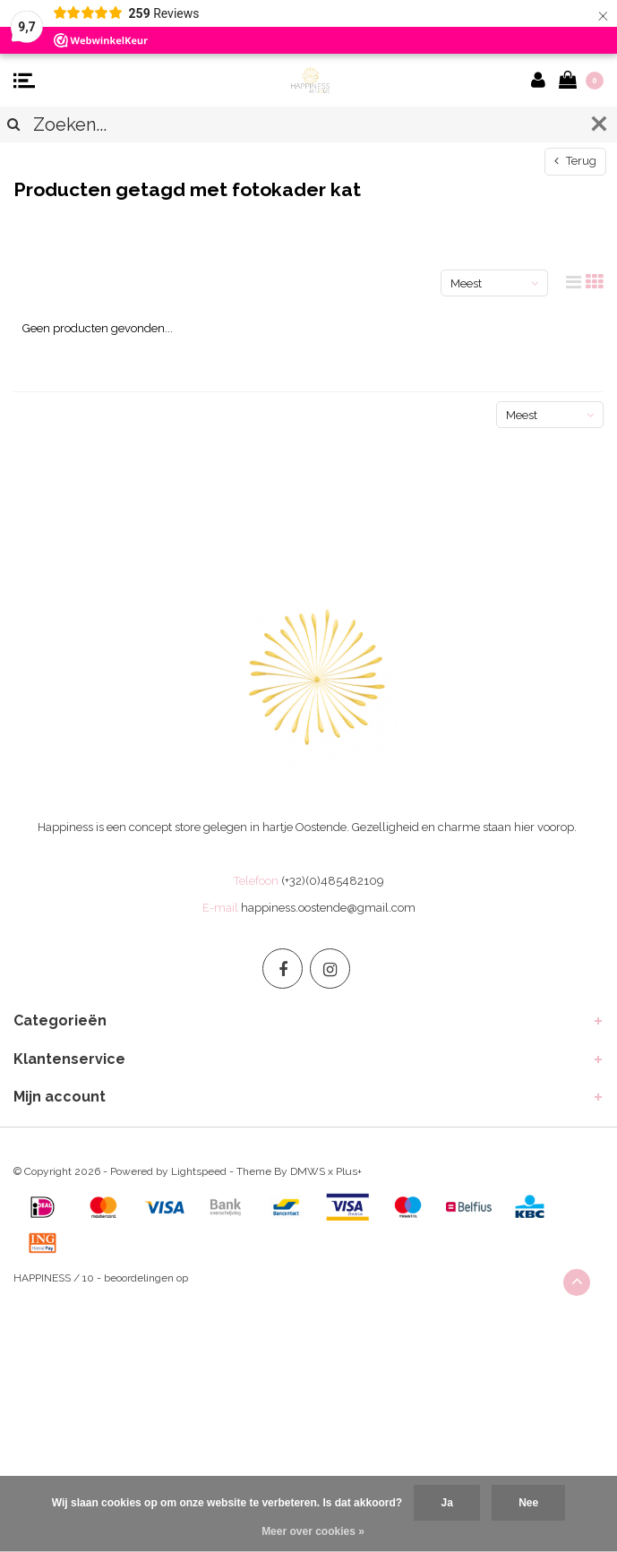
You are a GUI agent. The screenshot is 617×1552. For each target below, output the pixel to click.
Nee (528, 1502)
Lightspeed (199, 1171)
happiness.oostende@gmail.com (328, 907)
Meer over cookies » (312, 1531)
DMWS (307, 1171)
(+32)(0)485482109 (332, 880)
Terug (575, 160)
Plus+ (349, 1171)
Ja (446, 1502)
